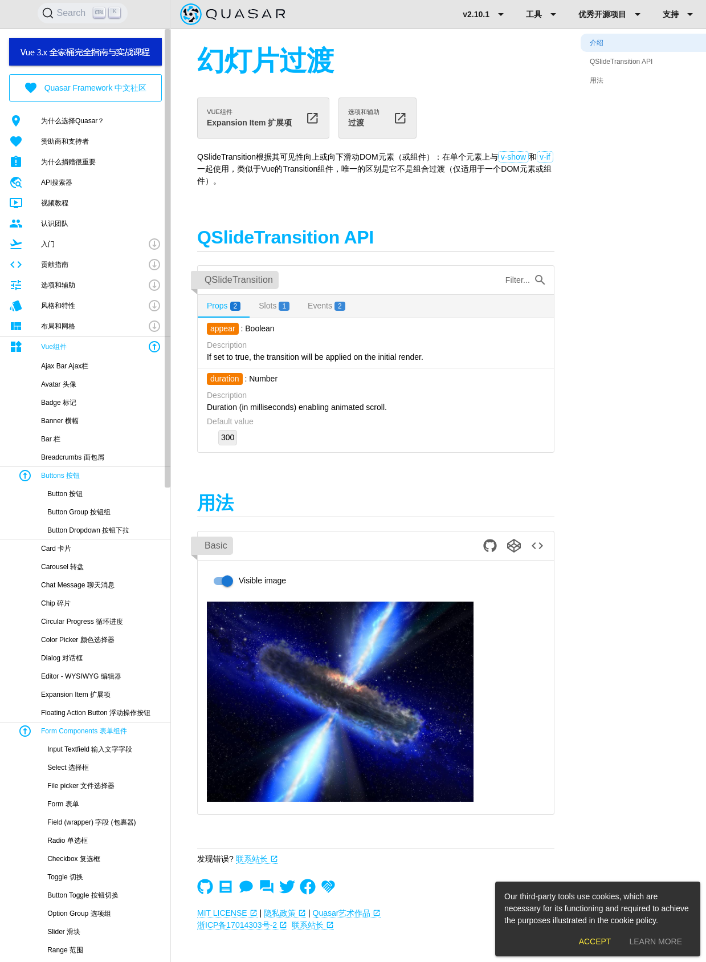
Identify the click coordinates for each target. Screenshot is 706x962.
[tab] (224, 306)
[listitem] (85, 121)
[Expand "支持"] (680, 14)
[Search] (83, 13)
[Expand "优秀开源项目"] (611, 14)
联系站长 (257, 858)
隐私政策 (285, 913)
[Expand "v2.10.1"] (485, 14)
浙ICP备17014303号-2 (242, 924)
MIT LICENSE (227, 913)
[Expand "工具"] (543, 14)
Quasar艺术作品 (347, 913)
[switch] (246, 581)
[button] (85, 244)
